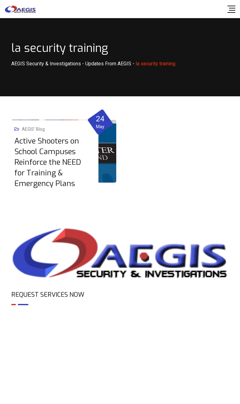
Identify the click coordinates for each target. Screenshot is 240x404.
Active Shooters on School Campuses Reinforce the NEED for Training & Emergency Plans (47, 162)
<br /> (120, 337)
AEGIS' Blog (33, 129)
